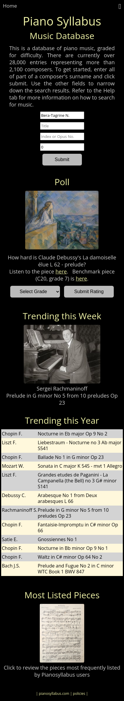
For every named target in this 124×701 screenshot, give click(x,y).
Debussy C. (14, 495)
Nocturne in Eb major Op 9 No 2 (72, 433)
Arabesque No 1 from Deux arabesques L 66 (67, 498)
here (61, 271)
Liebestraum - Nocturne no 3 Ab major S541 (79, 445)
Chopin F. (12, 433)
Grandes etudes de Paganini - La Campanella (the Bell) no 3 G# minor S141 (77, 481)
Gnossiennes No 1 (57, 539)
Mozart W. (13, 466)
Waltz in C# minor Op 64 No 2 (70, 557)
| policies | (79, 693)
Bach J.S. (11, 566)
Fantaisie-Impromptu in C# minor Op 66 (78, 527)
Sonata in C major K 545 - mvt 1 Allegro (80, 466)
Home (10, 5)
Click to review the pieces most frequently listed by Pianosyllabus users (62, 671)
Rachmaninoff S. (19, 510)
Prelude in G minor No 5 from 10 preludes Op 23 (62, 399)
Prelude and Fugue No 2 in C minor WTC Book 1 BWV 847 (76, 569)
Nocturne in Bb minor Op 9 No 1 (73, 548)
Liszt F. (9, 442)
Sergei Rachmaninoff (62, 388)
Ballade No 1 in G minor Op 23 (71, 457)
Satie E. (10, 539)
